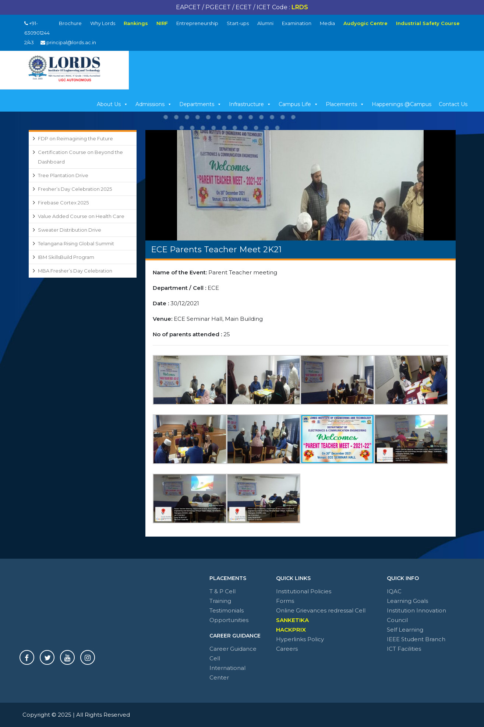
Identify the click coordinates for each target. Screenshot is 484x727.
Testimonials (226, 610)
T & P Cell (222, 591)
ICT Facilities (404, 648)
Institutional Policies (303, 591)
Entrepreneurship (197, 23)
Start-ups (238, 23)
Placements (345, 104)
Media (327, 23)
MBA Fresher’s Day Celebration (75, 271)
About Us (112, 104)
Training (220, 600)
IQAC (394, 591)
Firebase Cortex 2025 (63, 203)
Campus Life (298, 104)
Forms (285, 600)
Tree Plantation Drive (63, 175)
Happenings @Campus (401, 104)
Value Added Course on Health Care (81, 216)
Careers (287, 648)
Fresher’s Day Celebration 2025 (75, 189)
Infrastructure (250, 104)
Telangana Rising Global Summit (76, 243)
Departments (200, 104)
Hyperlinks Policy (300, 639)
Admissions (153, 104)
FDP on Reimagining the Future (75, 138)
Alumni (265, 23)
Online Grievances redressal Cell (320, 610)
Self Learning (405, 629)
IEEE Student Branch (416, 639)
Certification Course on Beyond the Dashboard (80, 157)
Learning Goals (407, 600)
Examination (296, 23)
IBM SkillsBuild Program (66, 257)
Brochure (70, 23)
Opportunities (228, 620)
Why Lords (102, 23)
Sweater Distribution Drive (69, 230)
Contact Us (453, 104)
